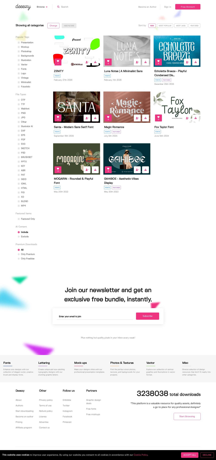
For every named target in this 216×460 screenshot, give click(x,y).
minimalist (24, 82)
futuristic (24, 87)
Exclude (23, 237)
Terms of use (45, 406)
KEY (21, 166)
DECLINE (207, 455)
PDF (21, 140)
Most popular (165, 26)
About (18, 400)
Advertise (43, 422)
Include (23, 232)
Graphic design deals (93, 401)
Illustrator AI (25, 126)
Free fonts (91, 409)
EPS (21, 135)
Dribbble (67, 400)
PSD (21, 153)
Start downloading (25, 411)
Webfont (23, 109)
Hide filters (69, 26)
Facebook (67, 417)
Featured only (26, 219)
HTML (22, 188)
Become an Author (149, 7)
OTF (21, 100)
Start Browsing (187, 416)
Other (22, 122)
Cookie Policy (141, 455)
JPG (21, 118)
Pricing (19, 422)
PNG (22, 113)
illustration (24, 60)
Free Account (188, 7)
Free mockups (93, 414)
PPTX (22, 162)
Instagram (68, 411)
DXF (21, 131)
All (20, 250)
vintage (23, 78)
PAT (21, 175)
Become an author (24, 417)
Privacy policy (46, 400)
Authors (19, 406)
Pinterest (67, 422)
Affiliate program (24, 428)
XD (21, 197)
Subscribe (148, 316)
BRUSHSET (25, 157)
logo (22, 73)
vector (22, 65)
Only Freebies (26, 259)
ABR (21, 171)
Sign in (167, 7)
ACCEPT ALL (189, 455)
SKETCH (23, 148)
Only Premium (26, 254)
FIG (21, 193)
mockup (23, 47)
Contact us (44, 428)
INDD (22, 179)
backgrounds (26, 56)
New (152, 26)
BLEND (23, 201)
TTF (21, 104)
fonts (22, 69)
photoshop (24, 51)
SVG (21, 144)
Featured (194, 26)
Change (53, 26)
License (43, 417)
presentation (25, 43)
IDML (22, 184)
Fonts (57, 76)
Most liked (181, 26)
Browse (44, 7)
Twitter (66, 406)
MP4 (22, 206)
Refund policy (45, 411)
